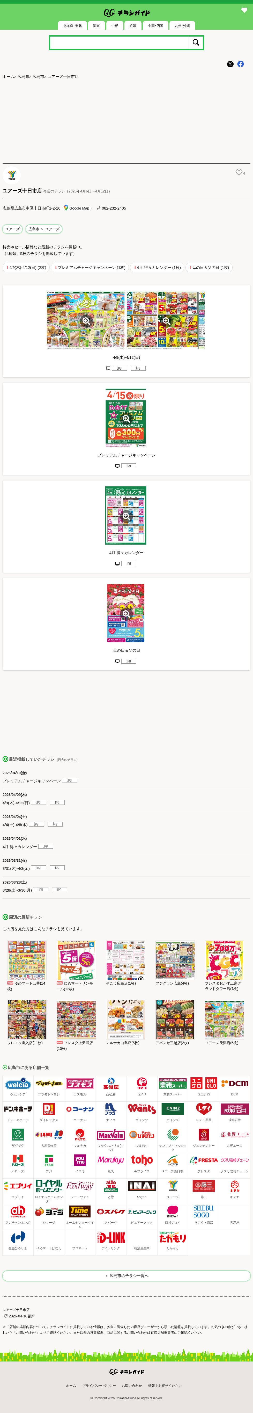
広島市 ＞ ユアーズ (43, 229)
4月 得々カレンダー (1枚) (159, 267)
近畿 (133, 26)
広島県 (23, 76)
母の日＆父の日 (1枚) (210, 267)
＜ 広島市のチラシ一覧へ (126, 1275)
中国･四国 (155, 26)
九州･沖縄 (182, 26)
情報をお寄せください (165, 1386)
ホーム (8, 76)
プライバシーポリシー (99, 1386)
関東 (96, 26)
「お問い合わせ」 (26, 1333)
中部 (114, 26)
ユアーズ (12, 229)
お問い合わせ (132, 1386)
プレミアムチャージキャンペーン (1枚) (92, 267)
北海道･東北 (72, 26)
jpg (119, 368)
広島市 (38, 76)
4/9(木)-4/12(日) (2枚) (27, 267)
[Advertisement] (126, 122)
